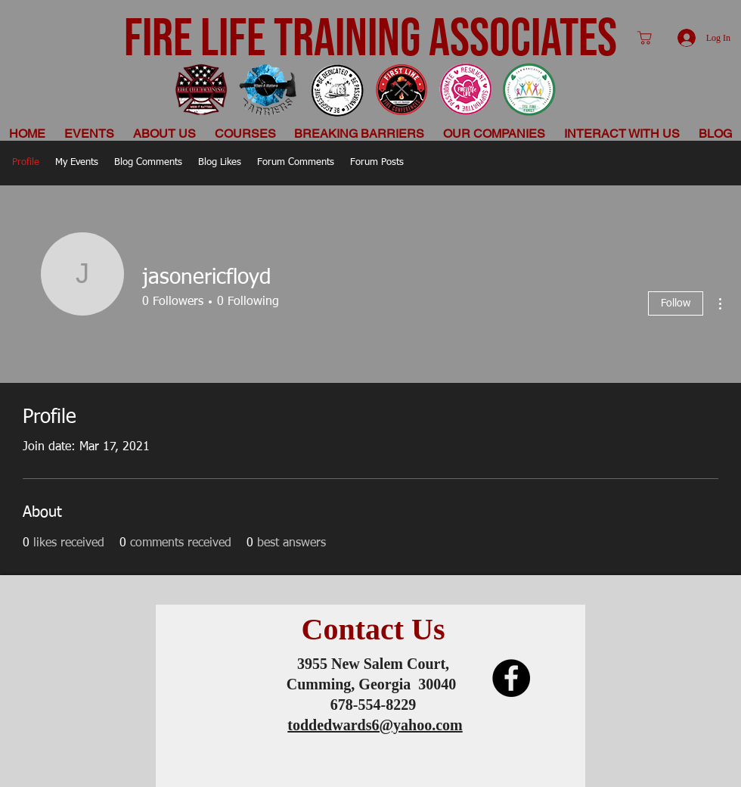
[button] (165, 133)
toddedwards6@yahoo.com (374, 725)
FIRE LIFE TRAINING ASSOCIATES (370, 39)
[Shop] (644, 37)
